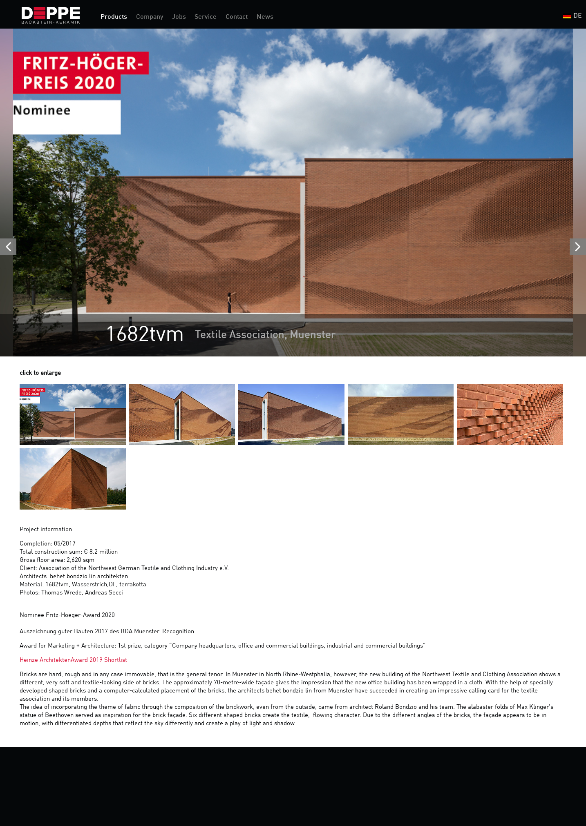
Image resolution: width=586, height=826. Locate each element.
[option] (293, 192)
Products (114, 17)
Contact (237, 17)
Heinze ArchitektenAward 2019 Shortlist (73, 660)
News (265, 17)
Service (206, 17)
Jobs (179, 17)
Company (149, 17)
